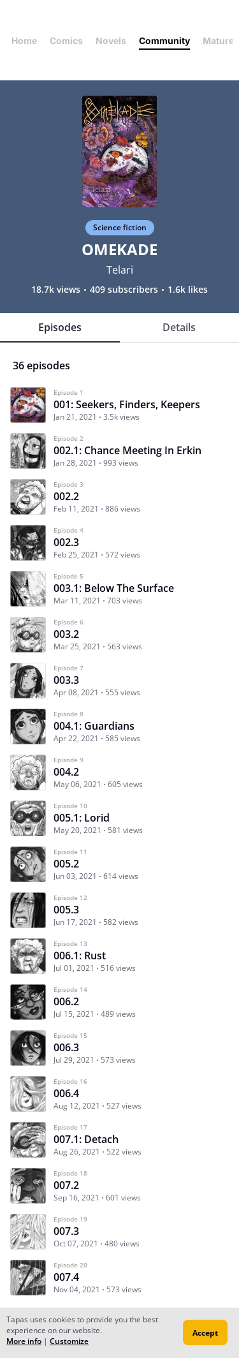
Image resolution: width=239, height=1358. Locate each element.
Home (24, 40)
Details (179, 327)
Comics (66, 40)
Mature (218, 40)
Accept (205, 1332)
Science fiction (120, 227)
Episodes (60, 327)
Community (164, 40)
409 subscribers (124, 289)
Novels (111, 40)
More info (23, 1341)
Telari (119, 269)
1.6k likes (188, 289)
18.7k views (55, 289)
